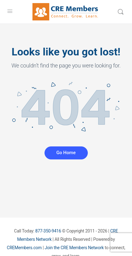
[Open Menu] (10, 11)
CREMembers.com (24, 247)
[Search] (120, 12)
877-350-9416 (48, 230)
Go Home (66, 152)
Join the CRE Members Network (74, 247)
